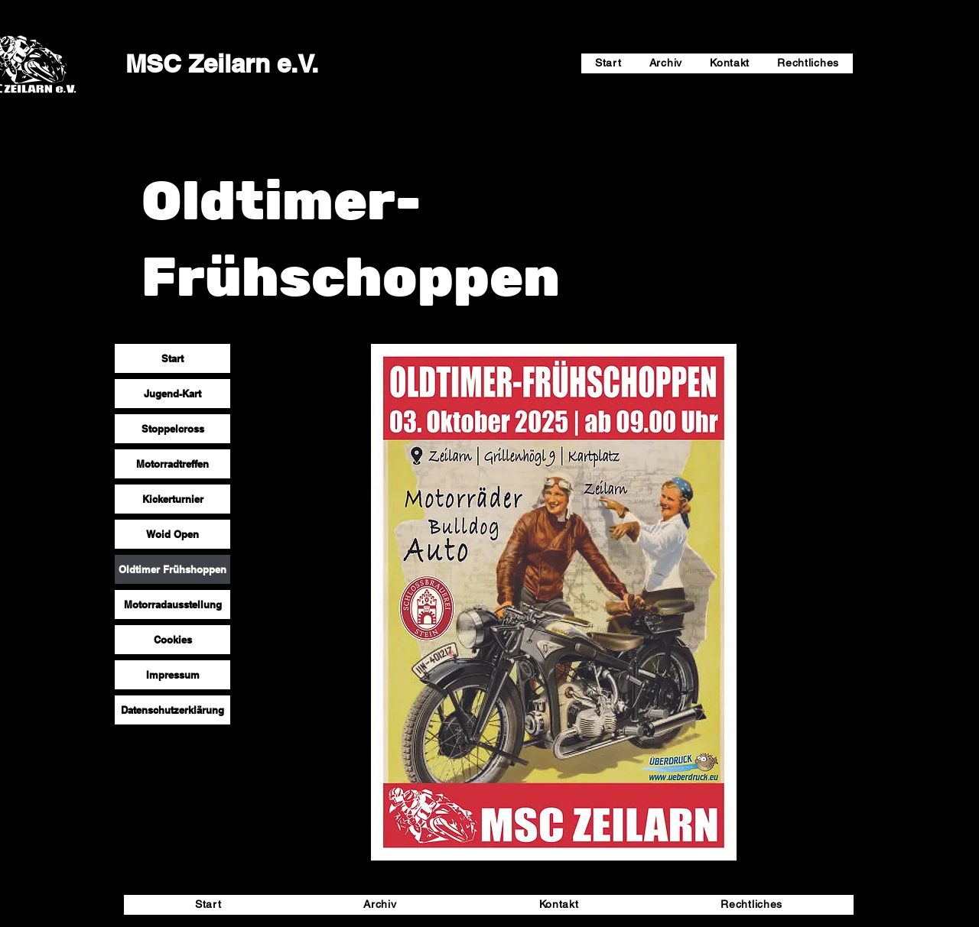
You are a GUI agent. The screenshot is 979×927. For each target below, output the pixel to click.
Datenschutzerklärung (172, 710)
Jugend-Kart (172, 393)
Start (172, 358)
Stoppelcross (172, 429)
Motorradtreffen (172, 464)
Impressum (173, 675)
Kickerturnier (172, 499)
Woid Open (172, 534)
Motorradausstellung (173, 604)
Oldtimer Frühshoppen (172, 569)
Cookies (173, 640)
